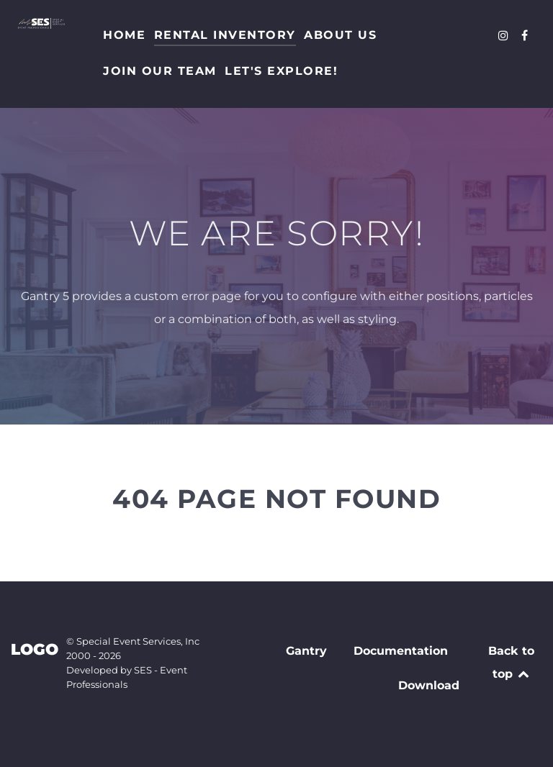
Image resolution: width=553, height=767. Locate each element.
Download (428, 685)
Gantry (306, 651)
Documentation (401, 651)
